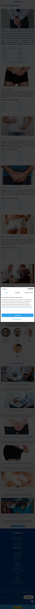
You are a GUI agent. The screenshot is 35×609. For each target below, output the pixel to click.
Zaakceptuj (17, 315)
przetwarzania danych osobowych (24, 307)
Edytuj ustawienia (17, 319)
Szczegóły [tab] (17, 292)
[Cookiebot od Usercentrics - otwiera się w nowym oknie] (27, 289)
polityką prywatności (7, 307)
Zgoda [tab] (6, 292)
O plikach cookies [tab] (28, 292)
